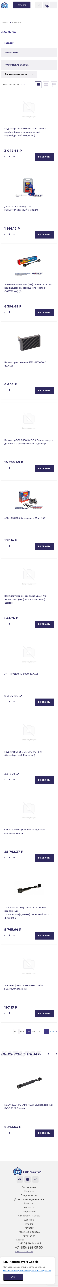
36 (24, 84)
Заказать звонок (24, 1251)
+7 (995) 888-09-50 (29, 1247)
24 (20, 84)
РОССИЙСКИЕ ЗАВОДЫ (17, 65)
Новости (29, 1191)
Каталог (29, 1227)
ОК (13, 1277)
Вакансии (29, 1203)
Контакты (29, 1207)
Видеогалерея (29, 1195)
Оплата (29, 1223)
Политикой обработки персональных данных (27, 1270)
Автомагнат (29, 1236)
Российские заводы (29, 1231)
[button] (50, 1054)
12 (18, 84)
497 (16, 1031)
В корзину (44, 157)
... (10, 1031)
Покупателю (29, 1211)
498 (22, 1031)
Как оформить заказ (29, 1215)
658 (52, 1031)
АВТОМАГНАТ (12, 53)
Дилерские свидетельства (29, 1199)
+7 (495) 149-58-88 (28, 1243)
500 (34, 1031)
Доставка (29, 1219)
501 (40, 1031)
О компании (29, 1187)
